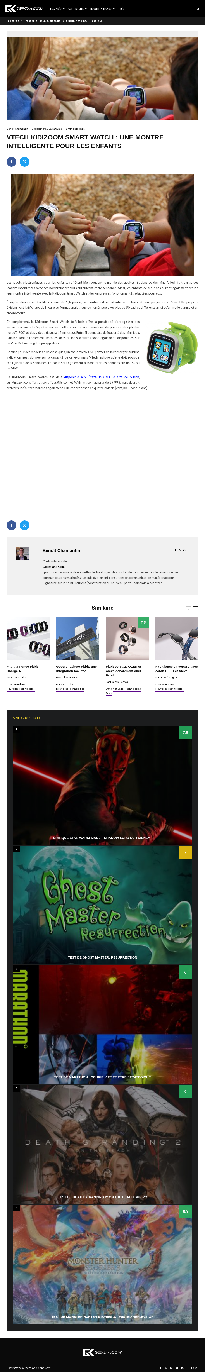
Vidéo (121, 8)
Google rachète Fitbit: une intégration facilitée (76, 669)
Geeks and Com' (54, 567)
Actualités (19, 684)
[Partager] (11, 162)
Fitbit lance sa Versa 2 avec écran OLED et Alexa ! (176, 669)
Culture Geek (76, 8)
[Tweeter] (24, 162)
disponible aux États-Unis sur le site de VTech (101, 377)
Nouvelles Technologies (21, 688)
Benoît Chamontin (17, 128)
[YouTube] (177, 1368)
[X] (166, 1368)
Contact (97, 20)
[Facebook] (160, 1368)
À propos (13, 20)
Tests (109, 693)
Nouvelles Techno (101, 8)
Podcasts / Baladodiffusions (43, 20)
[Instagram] (171, 1368)
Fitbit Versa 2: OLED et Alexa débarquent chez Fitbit (123, 671)
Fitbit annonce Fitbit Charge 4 (22, 669)
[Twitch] (182, 1368)
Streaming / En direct (76, 20)
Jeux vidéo (56, 8)
